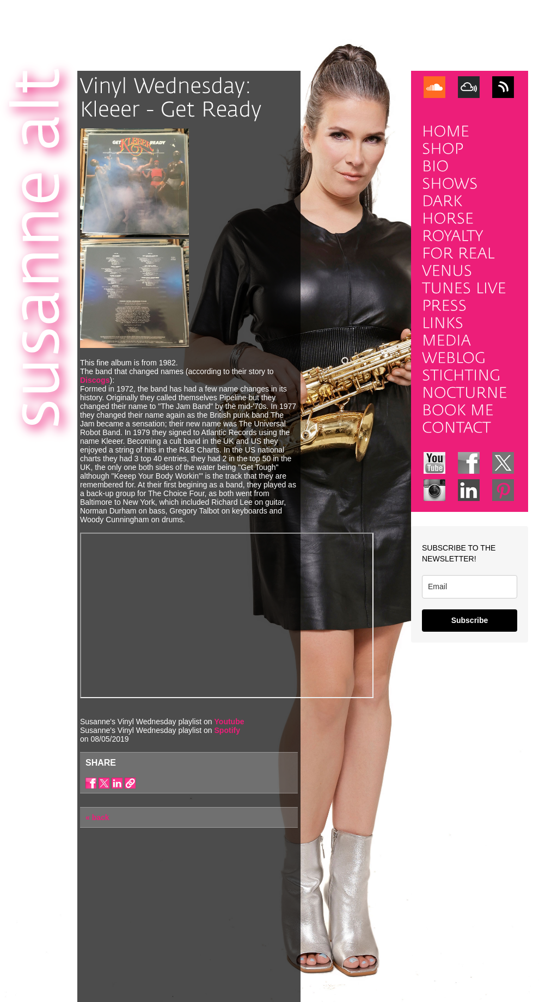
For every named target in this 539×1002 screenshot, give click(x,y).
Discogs (94, 380)
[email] (469, 586)
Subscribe (469, 620)
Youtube (229, 721)
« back (97, 817)
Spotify (227, 730)
